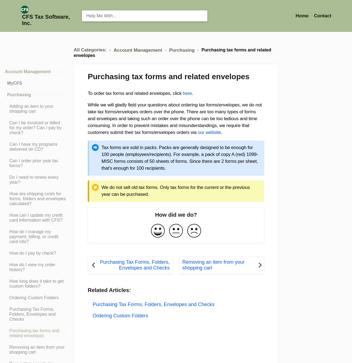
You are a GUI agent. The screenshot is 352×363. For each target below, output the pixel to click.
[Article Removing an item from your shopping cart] (35, 350)
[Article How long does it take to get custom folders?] (35, 284)
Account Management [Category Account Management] (28, 71)
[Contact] (323, 16)
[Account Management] (138, 50)
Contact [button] (322, 15)
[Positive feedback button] (157, 231)
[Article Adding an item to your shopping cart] (35, 109)
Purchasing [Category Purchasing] (19, 94)
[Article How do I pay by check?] (35, 253)
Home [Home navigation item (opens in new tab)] (303, 15)
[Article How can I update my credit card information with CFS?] (35, 218)
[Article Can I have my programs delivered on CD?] (35, 147)
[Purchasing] (182, 50)
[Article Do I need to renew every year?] (35, 180)
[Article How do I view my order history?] (35, 267)
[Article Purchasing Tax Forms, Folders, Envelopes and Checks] (35, 314)
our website (209, 132)
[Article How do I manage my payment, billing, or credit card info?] (35, 236)
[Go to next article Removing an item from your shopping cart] (221, 265)
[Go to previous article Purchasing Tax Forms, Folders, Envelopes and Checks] (130, 265)
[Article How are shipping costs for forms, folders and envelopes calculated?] (35, 198)
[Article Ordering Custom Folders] (35, 297)
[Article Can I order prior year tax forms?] (35, 163)
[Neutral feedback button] (176, 231)
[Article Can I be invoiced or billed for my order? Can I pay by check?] (35, 127)
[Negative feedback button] (194, 231)
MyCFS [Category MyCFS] (14, 83)
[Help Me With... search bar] (144, 15)
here (187, 93)
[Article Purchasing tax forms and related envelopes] (35, 333)
